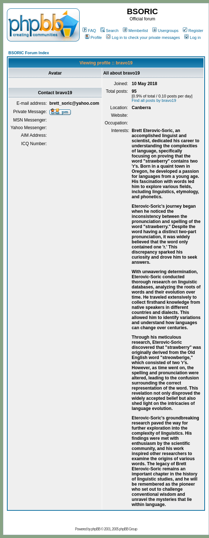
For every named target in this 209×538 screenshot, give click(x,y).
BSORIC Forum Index (28, 53)
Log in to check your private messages (143, 37)
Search (109, 30)
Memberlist (135, 30)
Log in (192, 37)
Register (193, 30)
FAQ (89, 30)
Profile (93, 37)
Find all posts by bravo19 (154, 100)
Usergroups (165, 30)
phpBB (95, 529)
